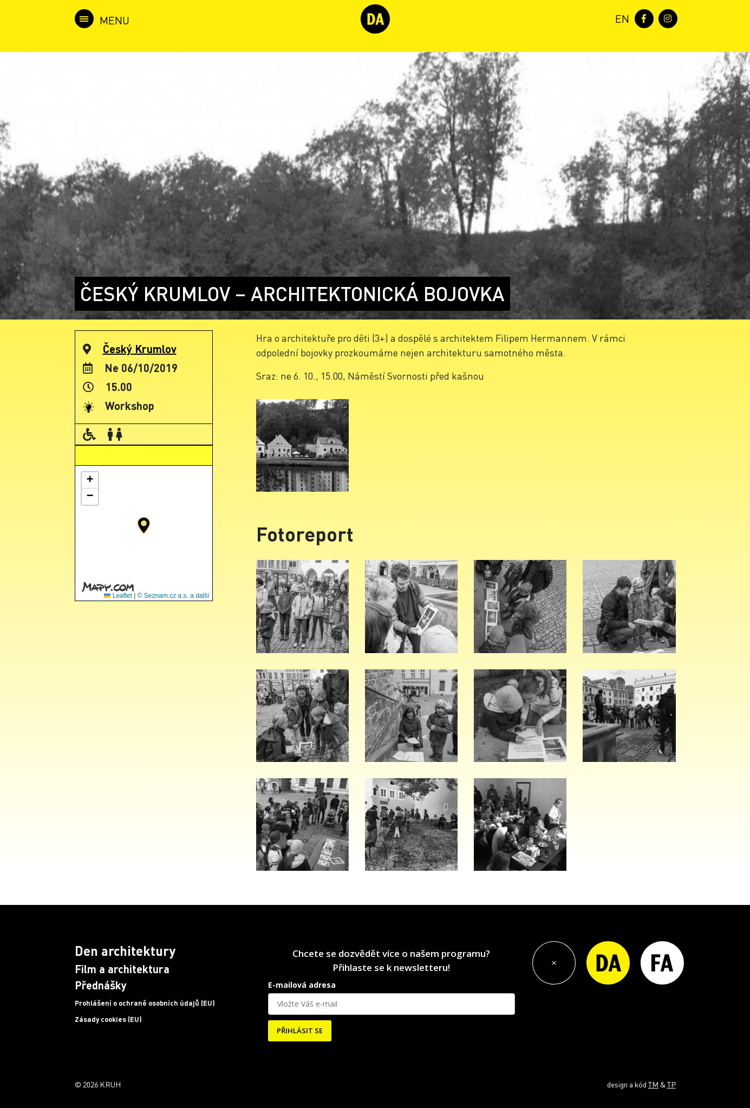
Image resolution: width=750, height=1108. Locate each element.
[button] (143, 525)
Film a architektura (122, 969)
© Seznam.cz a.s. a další (174, 595)
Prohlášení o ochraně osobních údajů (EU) (145, 1003)
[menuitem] (620, 17)
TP (671, 1084)
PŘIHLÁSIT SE (300, 1030)
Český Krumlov (140, 349)
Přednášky (101, 985)
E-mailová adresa (302, 985)
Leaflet (118, 595)
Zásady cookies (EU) (108, 1019)
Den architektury (125, 950)
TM (653, 1084)
